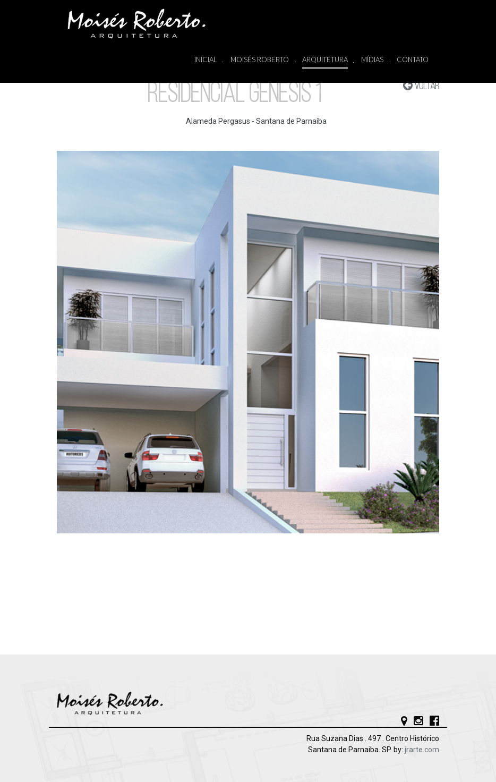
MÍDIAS (372, 59)
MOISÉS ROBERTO (259, 59)
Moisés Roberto (147, 23)
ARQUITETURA (325, 60)
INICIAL (205, 59)
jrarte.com (422, 749)
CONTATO (413, 59)
